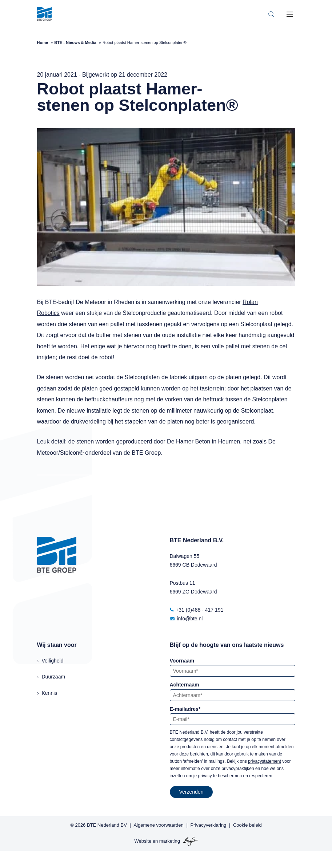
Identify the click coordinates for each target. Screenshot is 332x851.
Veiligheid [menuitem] (53, 661)
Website (142, 841)
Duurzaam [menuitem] (53, 677)
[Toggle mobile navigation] (289, 14)
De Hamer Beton (188, 441)
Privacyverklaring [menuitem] (208, 825)
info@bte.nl (186, 618)
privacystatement (264, 761)
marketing (169, 841)
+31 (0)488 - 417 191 (197, 610)
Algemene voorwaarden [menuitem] (158, 825)
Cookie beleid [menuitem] (247, 825)
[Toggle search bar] (271, 14)
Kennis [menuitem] (49, 693)
